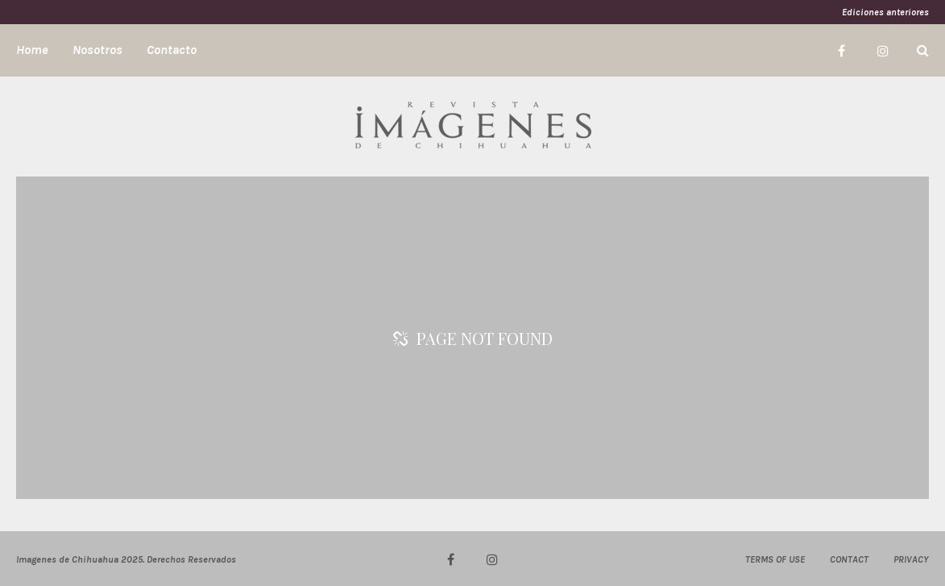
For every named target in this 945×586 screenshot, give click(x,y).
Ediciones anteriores (885, 12)
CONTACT (849, 559)
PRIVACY (911, 559)
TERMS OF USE (775, 559)
